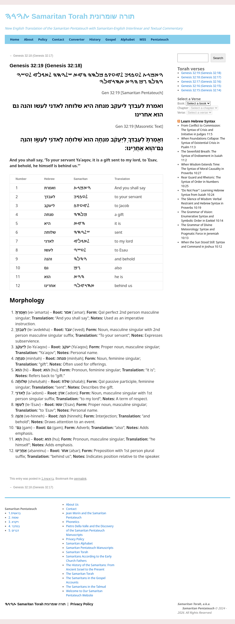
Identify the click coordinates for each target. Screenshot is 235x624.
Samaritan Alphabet (79, 543)
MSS (143, 39)
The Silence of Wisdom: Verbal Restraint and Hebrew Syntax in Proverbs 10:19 (202, 203)
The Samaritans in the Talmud (86, 587)
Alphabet (128, 39)
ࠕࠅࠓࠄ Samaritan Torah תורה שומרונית (70, 16)
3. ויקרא (14, 522)
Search (218, 58)
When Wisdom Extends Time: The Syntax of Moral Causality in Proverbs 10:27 (202, 168)
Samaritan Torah (77, 552)
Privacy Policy (75, 539)
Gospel (110, 39)
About (28, 39)
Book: (181, 103)
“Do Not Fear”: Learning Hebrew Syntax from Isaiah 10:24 (202, 192)
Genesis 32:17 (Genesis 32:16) (201, 82)
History (94, 39)
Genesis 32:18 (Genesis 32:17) (31, 55)
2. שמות (14, 517)
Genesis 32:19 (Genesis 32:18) (201, 73)
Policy (42, 39)
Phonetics (72, 522)
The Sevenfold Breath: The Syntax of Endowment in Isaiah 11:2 (202, 155)
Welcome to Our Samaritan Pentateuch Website (84, 593)
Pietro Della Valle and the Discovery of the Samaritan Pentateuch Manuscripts (90, 530)
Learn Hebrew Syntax (198, 121)
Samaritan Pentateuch (198, 608)
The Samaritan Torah (80, 574)
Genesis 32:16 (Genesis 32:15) (201, 86)
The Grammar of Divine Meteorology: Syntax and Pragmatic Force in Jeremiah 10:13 (200, 231)
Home (14, 39)
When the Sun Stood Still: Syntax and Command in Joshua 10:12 (203, 244)
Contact (58, 39)
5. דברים (14, 530)
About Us (72, 504)
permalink (80, 478)
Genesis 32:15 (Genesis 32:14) (201, 90)
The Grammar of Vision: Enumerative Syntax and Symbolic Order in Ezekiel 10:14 (202, 216)
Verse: (181, 112)
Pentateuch (160, 39)
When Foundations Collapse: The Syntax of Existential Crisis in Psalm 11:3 (203, 142)
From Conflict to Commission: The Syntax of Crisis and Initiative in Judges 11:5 (201, 129)
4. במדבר (14, 526)
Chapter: (183, 108)
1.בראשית (47, 478)
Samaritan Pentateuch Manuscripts (89, 548)
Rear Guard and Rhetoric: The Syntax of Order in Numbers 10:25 (201, 181)
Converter (77, 39)
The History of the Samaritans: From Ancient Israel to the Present (90, 567)
